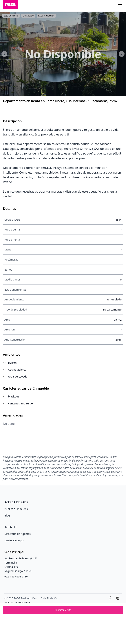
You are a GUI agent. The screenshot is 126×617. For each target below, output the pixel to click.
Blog (7, 515)
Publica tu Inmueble (16, 509)
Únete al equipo (13, 540)
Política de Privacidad (17, 602)
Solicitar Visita (63, 610)
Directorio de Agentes (17, 534)
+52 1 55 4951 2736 (16, 576)
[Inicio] (10, 6)
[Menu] (120, 6)
